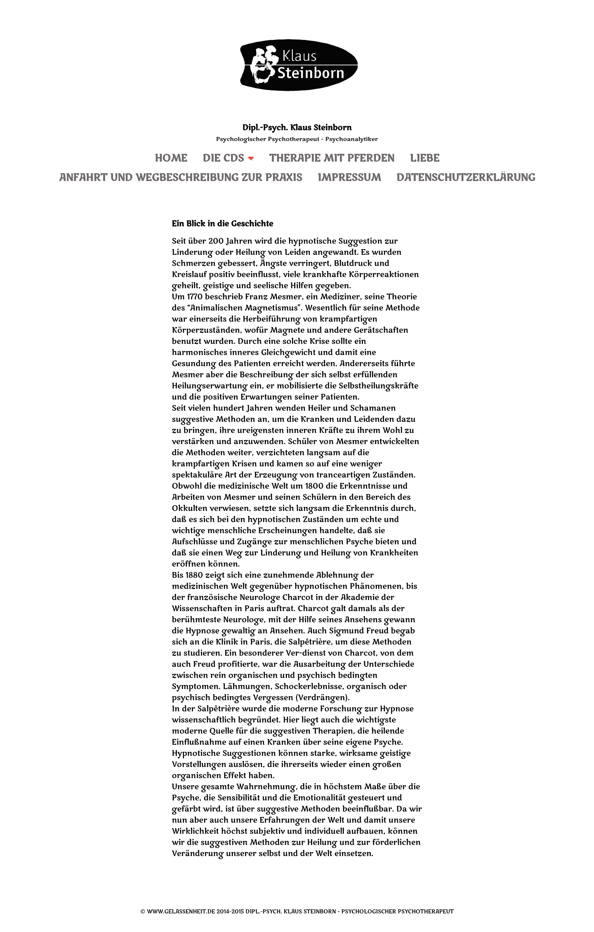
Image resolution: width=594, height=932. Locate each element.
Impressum (349, 178)
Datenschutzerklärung (465, 178)
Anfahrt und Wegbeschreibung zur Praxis (180, 178)
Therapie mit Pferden (331, 158)
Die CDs (223, 158)
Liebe (424, 158)
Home (171, 158)
